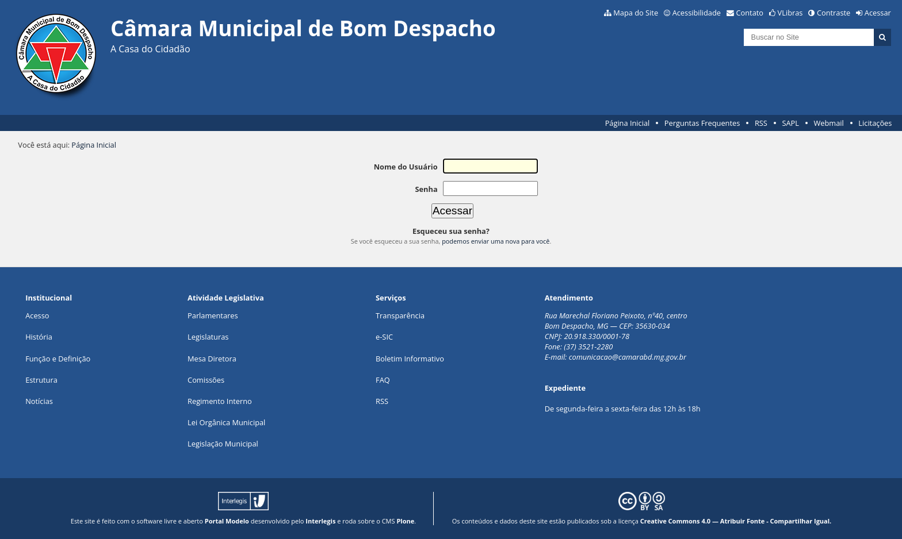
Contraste (833, 12)
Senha (426, 189)
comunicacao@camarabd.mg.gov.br (627, 357)
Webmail (829, 123)
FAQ (383, 380)
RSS (761, 123)
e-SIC (384, 337)
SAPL (790, 123)
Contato (750, 12)
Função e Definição (57, 358)
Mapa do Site (635, 12)
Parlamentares (213, 315)
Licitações (875, 123)
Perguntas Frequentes (702, 123)
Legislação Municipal (223, 443)
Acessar (878, 12)
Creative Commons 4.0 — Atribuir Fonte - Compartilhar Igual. (736, 521)
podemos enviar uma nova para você (495, 241)
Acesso (37, 315)
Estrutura (41, 380)
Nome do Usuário (406, 166)
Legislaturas (208, 337)
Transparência (400, 315)
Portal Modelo (227, 521)
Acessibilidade (696, 12)
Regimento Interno (220, 401)
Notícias (39, 401)
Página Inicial (627, 123)
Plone (405, 521)
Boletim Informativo (410, 358)
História (38, 337)
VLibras (790, 12)
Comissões (206, 380)
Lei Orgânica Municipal (226, 422)
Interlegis (320, 521)
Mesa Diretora (212, 358)
